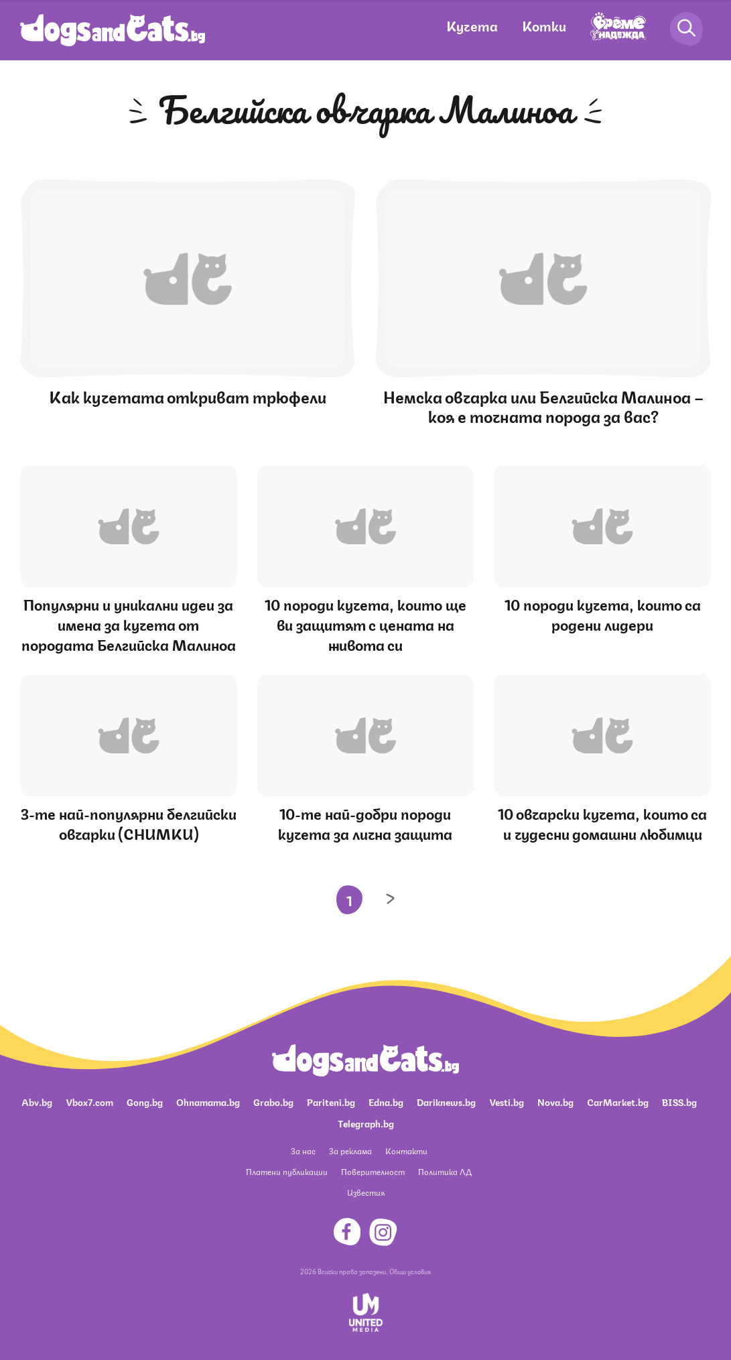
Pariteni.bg (331, 1101)
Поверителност (373, 1171)
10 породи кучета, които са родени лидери (603, 613)
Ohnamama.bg (208, 1101)
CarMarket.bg (618, 1101)
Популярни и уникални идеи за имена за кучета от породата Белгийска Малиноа (128, 623)
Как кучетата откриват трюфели (187, 395)
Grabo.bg (273, 1101)
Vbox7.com (89, 1101)
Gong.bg (145, 1101)
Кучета (472, 25)
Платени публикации (287, 1171)
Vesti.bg (506, 1101)
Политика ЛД (445, 1171)
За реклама (350, 1150)
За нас (303, 1150)
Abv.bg (36, 1101)
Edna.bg (386, 1101)
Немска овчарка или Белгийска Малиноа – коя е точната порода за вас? (543, 405)
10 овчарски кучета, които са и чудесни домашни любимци (602, 822)
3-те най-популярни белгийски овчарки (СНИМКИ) (129, 822)
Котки (544, 25)
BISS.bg (679, 1101)
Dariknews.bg (446, 1101)
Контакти (406, 1150)
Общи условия (410, 1271)
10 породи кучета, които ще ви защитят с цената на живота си (365, 623)
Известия (366, 1192)
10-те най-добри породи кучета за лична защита (365, 822)
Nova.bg (555, 1101)
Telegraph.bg (366, 1122)
